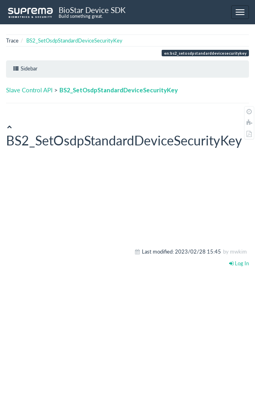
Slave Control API (29, 90)
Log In (239, 263)
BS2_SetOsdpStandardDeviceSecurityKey (74, 40)
